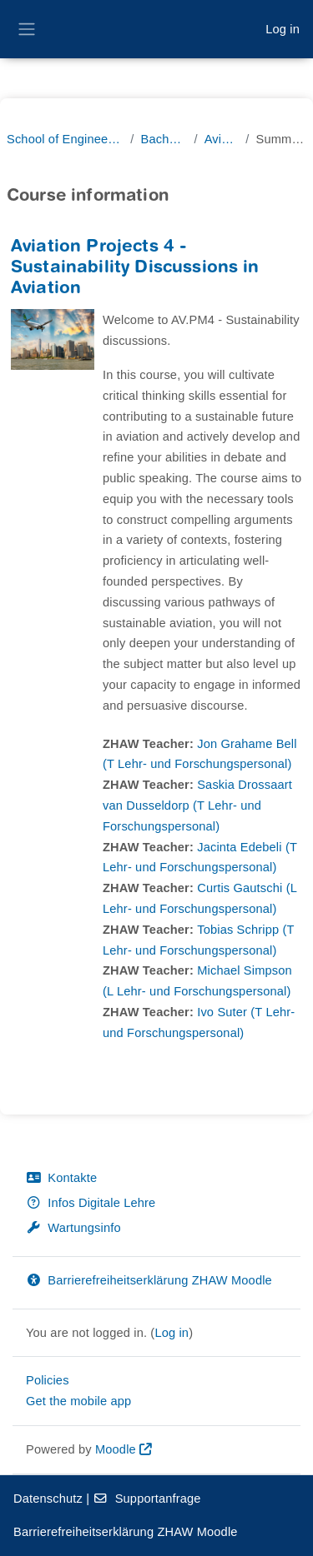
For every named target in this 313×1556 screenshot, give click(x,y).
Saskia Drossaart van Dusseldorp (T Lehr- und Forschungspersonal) (197, 805)
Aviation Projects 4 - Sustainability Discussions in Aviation (135, 268)
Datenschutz (48, 1498)
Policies (47, 1380)
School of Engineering (65, 139)
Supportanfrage (146, 1498)
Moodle (115, 1449)
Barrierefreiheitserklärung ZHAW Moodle (149, 1280)
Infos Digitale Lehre (90, 1202)
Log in (282, 29)
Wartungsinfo (73, 1227)
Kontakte (61, 1177)
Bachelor (163, 139)
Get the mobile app (78, 1401)
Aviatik (222, 139)
